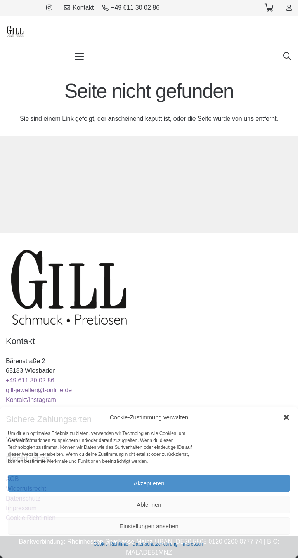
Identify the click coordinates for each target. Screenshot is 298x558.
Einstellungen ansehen (149, 526)
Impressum (193, 544)
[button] (286, 417)
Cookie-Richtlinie (111, 544)
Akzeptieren (148, 483)
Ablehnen (149, 504)
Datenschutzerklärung (155, 544)
